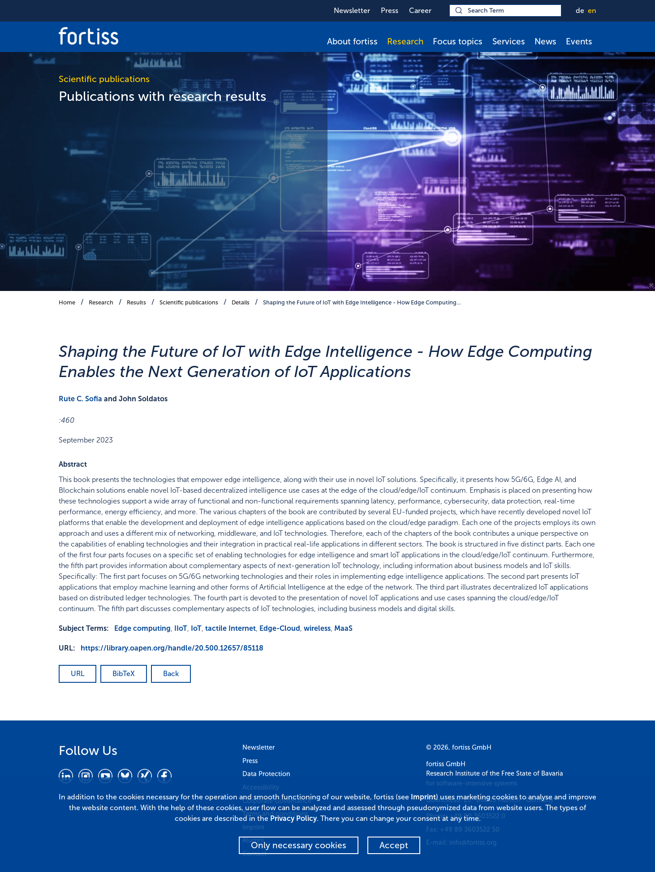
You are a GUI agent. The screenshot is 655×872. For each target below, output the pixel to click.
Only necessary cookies (298, 845)
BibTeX (123, 673)
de (580, 10)
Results (136, 302)
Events (579, 41)
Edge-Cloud (279, 628)
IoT (196, 628)
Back (171, 673)
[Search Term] (505, 10)
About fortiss (352, 41)
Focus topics (458, 41)
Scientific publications (188, 302)
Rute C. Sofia (80, 399)
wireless (317, 628)
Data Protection (266, 774)
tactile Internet (230, 628)
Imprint (423, 797)
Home (67, 302)
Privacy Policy (293, 818)
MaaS (343, 628)
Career (420, 10)
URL (77, 673)
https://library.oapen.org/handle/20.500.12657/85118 (172, 648)
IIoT (180, 628)
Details (241, 302)
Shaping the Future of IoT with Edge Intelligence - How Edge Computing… (362, 302)
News (545, 41)
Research (405, 41)
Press (389, 10)
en (592, 10)
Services (508, 41)
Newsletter (352, 10)
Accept (393, 845)
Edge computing (142, 628)
